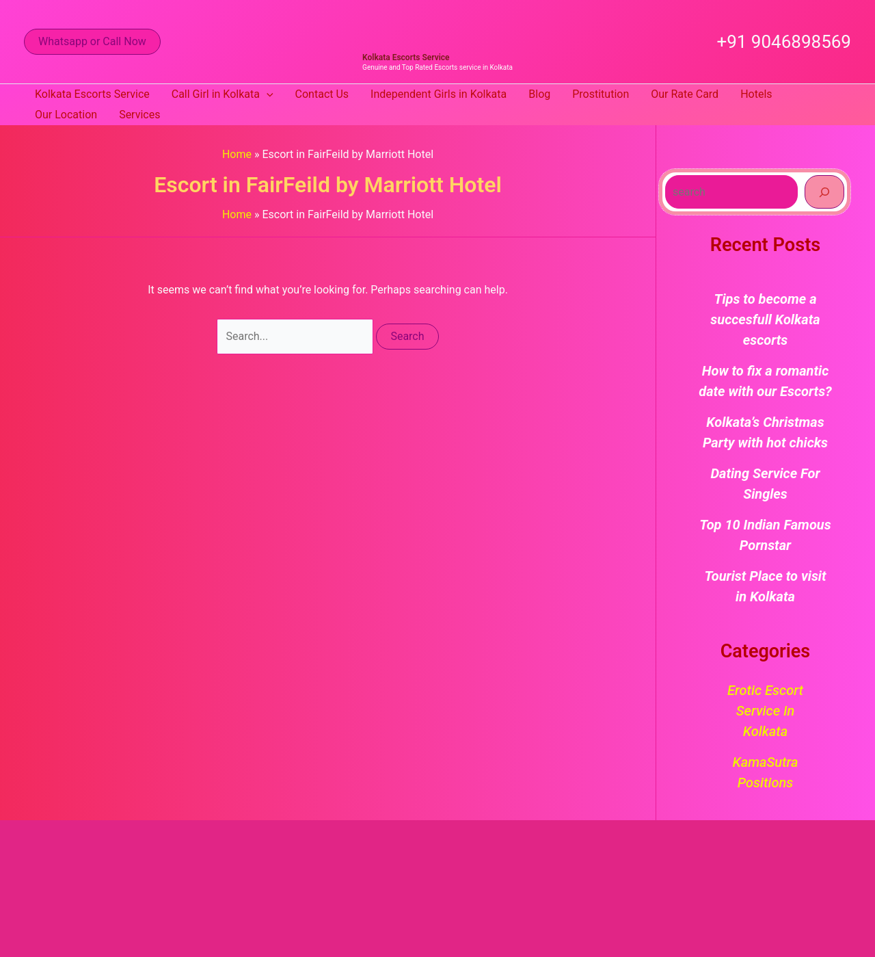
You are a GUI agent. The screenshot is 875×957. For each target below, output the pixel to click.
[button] (92, 42)
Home (237, 154)
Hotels (756, 94)
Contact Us (322, 94)
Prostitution (600, 94)
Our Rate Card (684, 94)
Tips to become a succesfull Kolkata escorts (765, 319)
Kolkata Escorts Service (405, 57)
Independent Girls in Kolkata (439, 94)
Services (139, 114)
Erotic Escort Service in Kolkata (765, 710)
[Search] (824, 191)
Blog (539, 94)
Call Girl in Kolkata (222, 94)
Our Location (66, 114)
